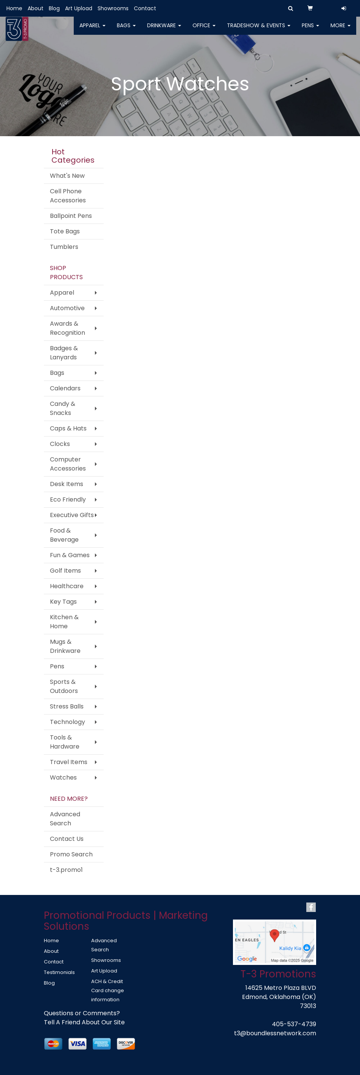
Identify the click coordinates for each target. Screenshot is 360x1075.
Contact (145, 8)
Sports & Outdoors (64, 686)
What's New (67, 175)
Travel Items (68, 762)
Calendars (65, 388)
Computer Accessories (68, 464)
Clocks (60, 444)
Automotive (67, 308)
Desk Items (66, 484)
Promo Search (71, 854)
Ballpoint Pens (71, 215)
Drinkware (164, 30)
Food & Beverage (64, 535)
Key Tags (63, 601)
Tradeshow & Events (258, 30)
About (35, 8)
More (341, 30)
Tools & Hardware (64, 742)
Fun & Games (70, 555)
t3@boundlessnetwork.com (275, 1033)
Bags (126, 30)
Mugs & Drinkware (65, 646)
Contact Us (67, 838)
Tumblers (64, 246)
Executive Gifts (72, 515)
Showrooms (113, 8)
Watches (63, 777)
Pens (310, 30)
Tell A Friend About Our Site (84, 1022)
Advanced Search (65, 819)
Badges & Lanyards (64, 353)
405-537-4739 (294, 1024)
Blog (54, 8)
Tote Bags (65, 231)
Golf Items (65, 570)
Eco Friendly (68, 499)
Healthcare (67, 586)
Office (204, 30)
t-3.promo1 (66, 869)
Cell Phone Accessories (68, 196)
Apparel (92, 30)
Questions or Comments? (82, 1013)
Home (14, 8)
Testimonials (59, 972)
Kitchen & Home (64, 622)
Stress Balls (67, 706)
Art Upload (78, 8)
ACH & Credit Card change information (107, 990)
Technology (67, 722)
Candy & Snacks (62, 408)
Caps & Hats (68, 428)
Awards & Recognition (67, 328)
